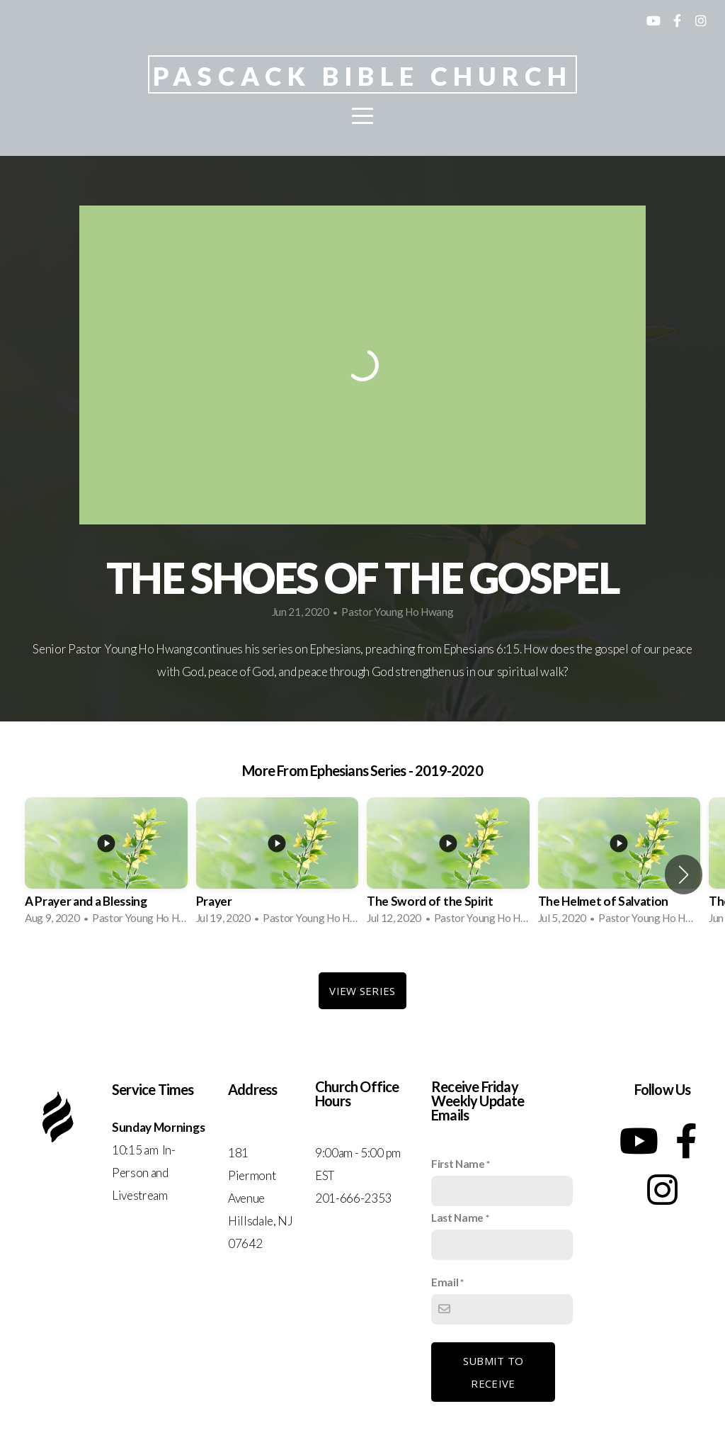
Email (444, 1282)
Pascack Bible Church (363, 75)
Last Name (457, 1217)
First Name (458, 1163)
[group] (106, 865)
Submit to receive (493, 1372)
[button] (683, 874)
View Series (362, 991)
